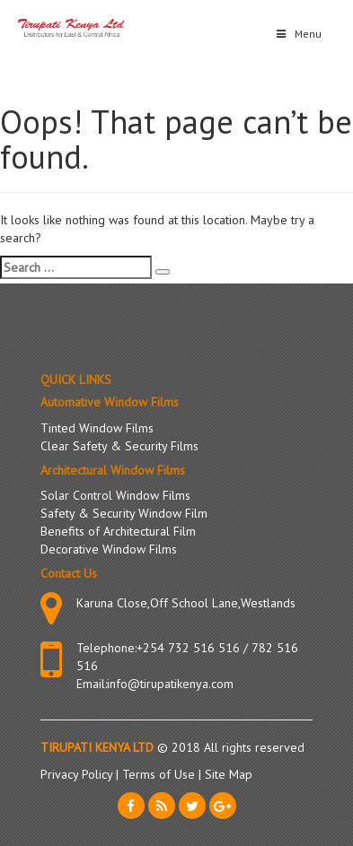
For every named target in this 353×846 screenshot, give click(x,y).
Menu (298, 33)
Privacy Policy (78, 774)
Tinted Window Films (97, 428)
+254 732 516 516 (188, 648)
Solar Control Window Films (115, 495)
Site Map (228, 774)
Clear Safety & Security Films (119, 446)
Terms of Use (160, 774)
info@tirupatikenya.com (170, 684)
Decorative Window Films (108, 549)
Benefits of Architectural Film (118, 531)
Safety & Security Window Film (123, 513)
